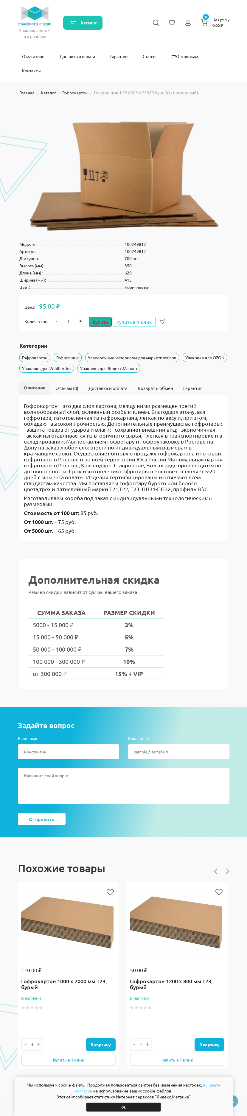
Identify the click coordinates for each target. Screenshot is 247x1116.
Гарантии (119, 56)
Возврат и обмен (155, 388)
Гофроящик (67, 357)
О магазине (33, 56)
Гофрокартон (75, 92)
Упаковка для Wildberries (46, 368)
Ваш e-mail (138, 738)
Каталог (89, 23)
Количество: (36, 321)
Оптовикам (184, 56)
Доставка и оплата (77, 56)
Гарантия (193, 388)
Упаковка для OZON (204, 357)
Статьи (149, 56)
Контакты (31, 70)
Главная (27, 92)
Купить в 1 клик (137, 322)
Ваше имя (27, 738)
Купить (100, 322)
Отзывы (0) (66, 388)
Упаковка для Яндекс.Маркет (108, 368)
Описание (35, 388)
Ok (123, 1107)
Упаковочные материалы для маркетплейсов (132, 357)
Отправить (41, 819)
